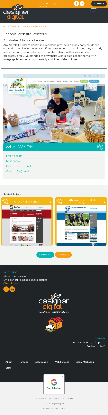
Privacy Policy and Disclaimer (48, 398)
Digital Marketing (85, 362)
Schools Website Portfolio (35, 26)
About (8, 362)
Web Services (61, 362)
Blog (8, 367)
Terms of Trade (67, 398)
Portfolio (16, 26)
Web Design (41, 362)
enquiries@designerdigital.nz (29, 279)
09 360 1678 (20, 276)
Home (6, 26)
